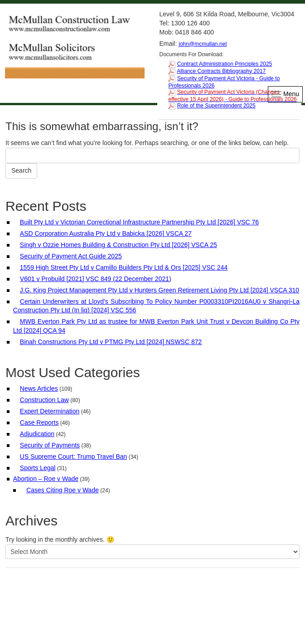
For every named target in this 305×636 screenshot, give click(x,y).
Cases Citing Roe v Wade (62, 490)
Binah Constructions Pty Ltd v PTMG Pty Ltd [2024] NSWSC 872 (111, 341)
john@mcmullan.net (203, 44)
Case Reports (39, 422)
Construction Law (44, 399)
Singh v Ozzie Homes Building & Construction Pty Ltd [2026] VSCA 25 (118, 244)
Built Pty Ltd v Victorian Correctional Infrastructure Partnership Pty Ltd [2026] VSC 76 (139, 222)
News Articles (39, 388)
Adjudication (37, 433)
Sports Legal (38, 467)
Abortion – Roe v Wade (45, 478)
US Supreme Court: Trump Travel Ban (73, 456)
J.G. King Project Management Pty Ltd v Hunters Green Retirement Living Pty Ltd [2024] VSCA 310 (159, 290)
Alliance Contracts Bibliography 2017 (221, 71)
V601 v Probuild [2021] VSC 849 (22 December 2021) (95, 278)
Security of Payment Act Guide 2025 (71, 256)
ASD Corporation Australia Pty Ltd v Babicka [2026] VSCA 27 (106, 233)
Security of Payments (50, 445)
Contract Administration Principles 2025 (224, 64)
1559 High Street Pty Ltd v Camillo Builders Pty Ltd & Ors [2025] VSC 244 (124, 267)
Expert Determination (50, 411)
